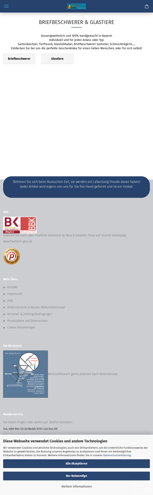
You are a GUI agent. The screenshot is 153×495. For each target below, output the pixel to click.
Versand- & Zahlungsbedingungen (29, 314)
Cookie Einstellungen (21, 327)
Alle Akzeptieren (76, 463)
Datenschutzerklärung (117, 455)
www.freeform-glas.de (17, 241)
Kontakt (12, 287)
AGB (10, 301)
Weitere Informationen (76, 486)
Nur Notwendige (76, 476)
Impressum (14, 294)
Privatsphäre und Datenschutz (27, 321)
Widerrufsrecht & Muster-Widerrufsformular (36, 307)
